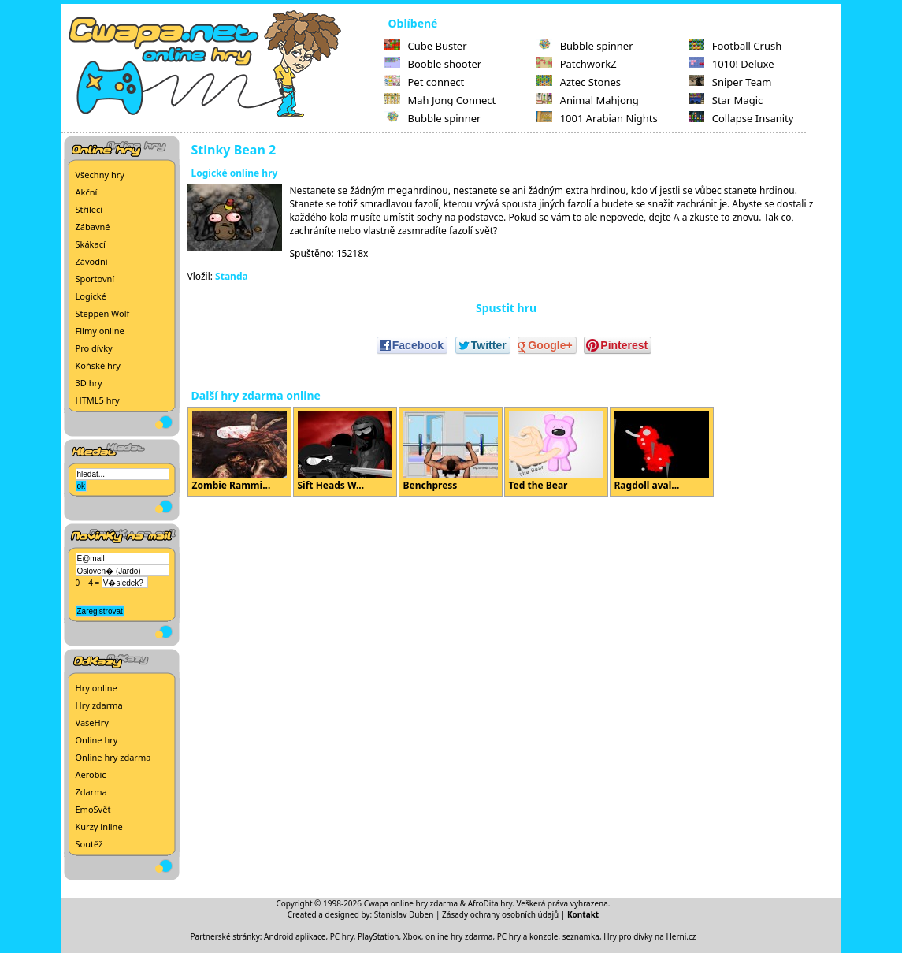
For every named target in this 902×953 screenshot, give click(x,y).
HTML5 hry (98, 400)
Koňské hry (98, 365)
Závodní (92, 261)
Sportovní (95, 279)
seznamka (580, 936)
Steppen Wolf (103, 313)
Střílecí (89, 209)
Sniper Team (730, 82)
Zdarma (91, 792)
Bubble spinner (432, 118)
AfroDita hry (490, 903)
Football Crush (735, 46)
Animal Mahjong (587, 100)
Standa (231, 276)
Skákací (91, 244)
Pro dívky (94, 348)
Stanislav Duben (404, 914)
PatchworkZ (576, 64)
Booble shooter (433, 64)
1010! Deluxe (731, 64)
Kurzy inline (99, 826)
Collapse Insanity (741, 118)
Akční (87, 192)
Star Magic (726, 100)
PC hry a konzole (528, 936)
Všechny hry (100, 175)
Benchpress (450, 451)
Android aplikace (294, 936)
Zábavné (93, 227)
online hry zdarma (458, 936)
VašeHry (92, 722)
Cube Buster (425, 46)
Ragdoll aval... (661, 451)
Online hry (97, 740)
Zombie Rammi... (239, 451)
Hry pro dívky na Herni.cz (649, 936)
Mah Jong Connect (440, 100)
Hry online (96, 688)
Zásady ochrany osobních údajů (500, 914)
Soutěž (89, 844)
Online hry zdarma (113, 757)
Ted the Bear (556, 451)
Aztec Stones (578, 82)
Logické (91, 296)
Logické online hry (234, 173)
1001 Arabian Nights (597, 118)
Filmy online (100, 331)
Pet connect (424, 82)
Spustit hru (506, 307)
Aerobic (91, 774)
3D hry (89, 383)
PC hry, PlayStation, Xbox (375, 936)
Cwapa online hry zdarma (411, 903)
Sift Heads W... (345, 451)
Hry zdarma (99, 705)
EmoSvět (93, 809)
